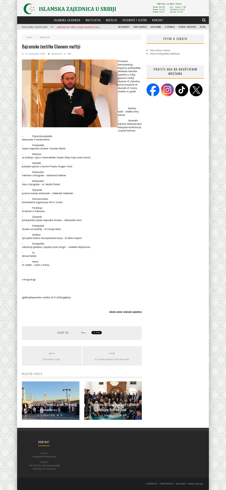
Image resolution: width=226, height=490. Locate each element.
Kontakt (158, 20)
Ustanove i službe (134, 20)
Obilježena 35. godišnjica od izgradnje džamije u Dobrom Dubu (115, 407)
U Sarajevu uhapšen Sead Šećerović (112, 359)
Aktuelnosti (124, 27)
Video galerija (140, 27)
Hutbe (203, 27)
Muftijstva (93, 20)
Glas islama (156, 27)
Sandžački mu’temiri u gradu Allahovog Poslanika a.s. (82, 27)
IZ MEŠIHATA (151, 483)
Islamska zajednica (67, 20)
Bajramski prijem (51, 359)
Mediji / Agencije (195, 483)
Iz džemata (170, 27)
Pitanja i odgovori (187, 27)
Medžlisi (111, 20)
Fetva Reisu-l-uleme (160, 50)
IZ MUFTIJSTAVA (167, 483)
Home (29, 37)
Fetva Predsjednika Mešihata (165, 53)
